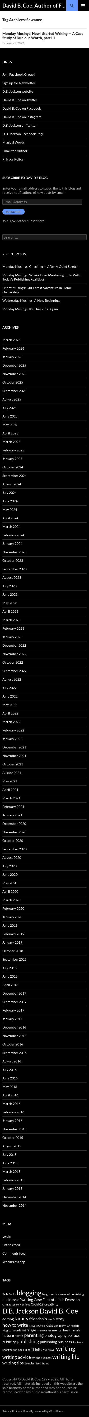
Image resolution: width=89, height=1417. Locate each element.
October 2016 (12, 1044)
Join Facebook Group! (18, 74)
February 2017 (13, 1010)
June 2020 (10, 874)
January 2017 (12, 1019)
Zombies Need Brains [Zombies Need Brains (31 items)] (36, 1363)
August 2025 (11, 399)
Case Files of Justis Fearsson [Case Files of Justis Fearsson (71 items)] (57, 1299)
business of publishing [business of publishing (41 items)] (69, 1294)
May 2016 (9, 1087)
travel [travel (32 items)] (51, 1349)
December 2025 (14, 365)
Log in (6, 1236)
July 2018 (9, 968)
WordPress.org (13, 1262)
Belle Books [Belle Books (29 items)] (9, 1294)
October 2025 (12, 382)
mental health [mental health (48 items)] (62, 1330)
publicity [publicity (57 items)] (9, 1342)
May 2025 (9, 425)
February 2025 (13, 450)
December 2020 (14, 824)
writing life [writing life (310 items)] (66, 1356)
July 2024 (9, 493)
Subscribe (13, 212)
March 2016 (11, 1104)
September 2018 (14, 959)
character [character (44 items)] (8, 1304)
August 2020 (11, 857)
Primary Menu (83, 5)
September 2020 (14, 849)
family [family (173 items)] (21, 1318)
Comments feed (14, 1253)
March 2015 (11, 1171)
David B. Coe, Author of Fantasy (34, 5)
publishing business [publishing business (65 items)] (56, 1342)
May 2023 (9, 603)
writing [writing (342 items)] (65, 1348)
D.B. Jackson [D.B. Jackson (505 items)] (20, 1311)
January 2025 (12, 459)
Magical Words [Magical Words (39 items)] (11, 1330)
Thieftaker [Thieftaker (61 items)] (39, 1349)
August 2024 (11, 484)
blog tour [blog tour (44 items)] (48, 1294)
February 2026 (13, 348)
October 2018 (12, 951)
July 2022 (9, 688)
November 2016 (14, 1036)
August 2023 (11, 577)
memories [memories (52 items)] (44, 1330)
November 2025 (14, 374)
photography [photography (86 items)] (55, 1335)
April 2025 (10, 433)
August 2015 (11, 1146)
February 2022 (13, 730)
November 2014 (14, 1205)
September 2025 (14, 391)
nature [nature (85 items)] (8, 1335)
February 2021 (13, 807)
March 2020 (11, 900)
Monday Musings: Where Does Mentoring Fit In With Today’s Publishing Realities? (41, 277)
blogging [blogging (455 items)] (29, 1293)
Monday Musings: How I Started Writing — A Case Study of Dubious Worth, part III (42, 35)
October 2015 (12, 1138)
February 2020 (13, 908)
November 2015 (14, 1129)
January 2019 (12, 942)
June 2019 (10, 925)
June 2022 (10, 696)
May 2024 (9, 510)
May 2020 (9, 883)
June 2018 (10, 976)
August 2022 (11, 679)
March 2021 (11, 798)
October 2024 (12, 467)
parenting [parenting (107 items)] (34, 1335)
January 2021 (12, 815)
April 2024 (10, 518)
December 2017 (14, 993)
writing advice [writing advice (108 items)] (16, 1357)
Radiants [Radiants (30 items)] (78, 1342)
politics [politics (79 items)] (73, 1335)
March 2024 (11, 527)
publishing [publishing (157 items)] (28, 1341)
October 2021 (12, 764)
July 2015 (9, 1155)
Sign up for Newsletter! (19, 83)
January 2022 (12, 739)
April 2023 (10, 611)
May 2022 (9, 705)
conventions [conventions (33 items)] (23, 1304)
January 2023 (12, 637)
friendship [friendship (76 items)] (38, 1319)
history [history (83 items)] (58, 1318)
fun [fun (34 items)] (49, 1319)
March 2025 (11, 442)
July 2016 (9, 1070)
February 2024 (13, 535)
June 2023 (10, 594)
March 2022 (11, 722)
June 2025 (10, 416)
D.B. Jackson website (17, 91)
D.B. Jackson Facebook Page (23, 134)
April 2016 (10, 1095)
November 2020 (14, 832)
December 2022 (14, 645)
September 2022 (14, 671)
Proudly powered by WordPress (43, 1411)
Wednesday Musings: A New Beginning (31, 300)
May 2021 (9, 781)
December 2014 (14, 1197)
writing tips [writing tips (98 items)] (13, 1362)
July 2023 (9, 586)
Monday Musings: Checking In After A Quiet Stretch (40, 266)
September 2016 (14, 1053)
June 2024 (10, 501)
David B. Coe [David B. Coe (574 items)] (58, 1311)
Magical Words (13, 142)
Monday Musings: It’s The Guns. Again (30, 309)
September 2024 (14, 476)
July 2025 (9, 408)
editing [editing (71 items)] (8, 1319)
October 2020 (12, 841)
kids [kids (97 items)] (49, 1325)
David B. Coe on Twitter (19, 100)
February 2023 (13, 628)
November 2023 (14, 552)
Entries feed (11, 1245)
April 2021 (10, 790)
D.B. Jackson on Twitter (19, 125)
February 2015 (13, 1180)
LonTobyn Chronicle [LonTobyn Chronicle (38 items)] (66, 1325)
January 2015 (12, 1188)
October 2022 (12, 662)
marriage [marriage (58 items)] (29, 1330)
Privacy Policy (12, 159)
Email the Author (15, 151)
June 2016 (10, 1078)
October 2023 (12, 560)
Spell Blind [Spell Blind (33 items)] (24, 1349)
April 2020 (10, 891)
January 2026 (12, 357)
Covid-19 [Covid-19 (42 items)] (37, 1304)
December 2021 (14, 747)
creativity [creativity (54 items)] (51, 1304)
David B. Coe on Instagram (21, 117)
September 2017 (14, 1002)
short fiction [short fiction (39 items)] (10, 1349)
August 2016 (11, 1061)
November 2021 (14, 756)
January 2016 (12, 1121)
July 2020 (9, 866)
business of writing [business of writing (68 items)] (17, 1299)
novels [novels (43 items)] (19, 1336)
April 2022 (10, 713)
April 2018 (10, 985)
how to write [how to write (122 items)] (15, 1325)
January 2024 (12, 543)
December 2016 (14, 1027)
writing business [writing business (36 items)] (42, 1357)
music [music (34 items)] (76, 1330)
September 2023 (14, 569)
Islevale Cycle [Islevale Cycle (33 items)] (37, 1325)
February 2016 (13, 1112)
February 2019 (13, 934)
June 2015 (10, 1163)
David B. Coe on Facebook (21, 108)
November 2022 (14, 654)
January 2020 (12, 917)
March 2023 (11, 620)
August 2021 (11, 773)
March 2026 (11, 340)
